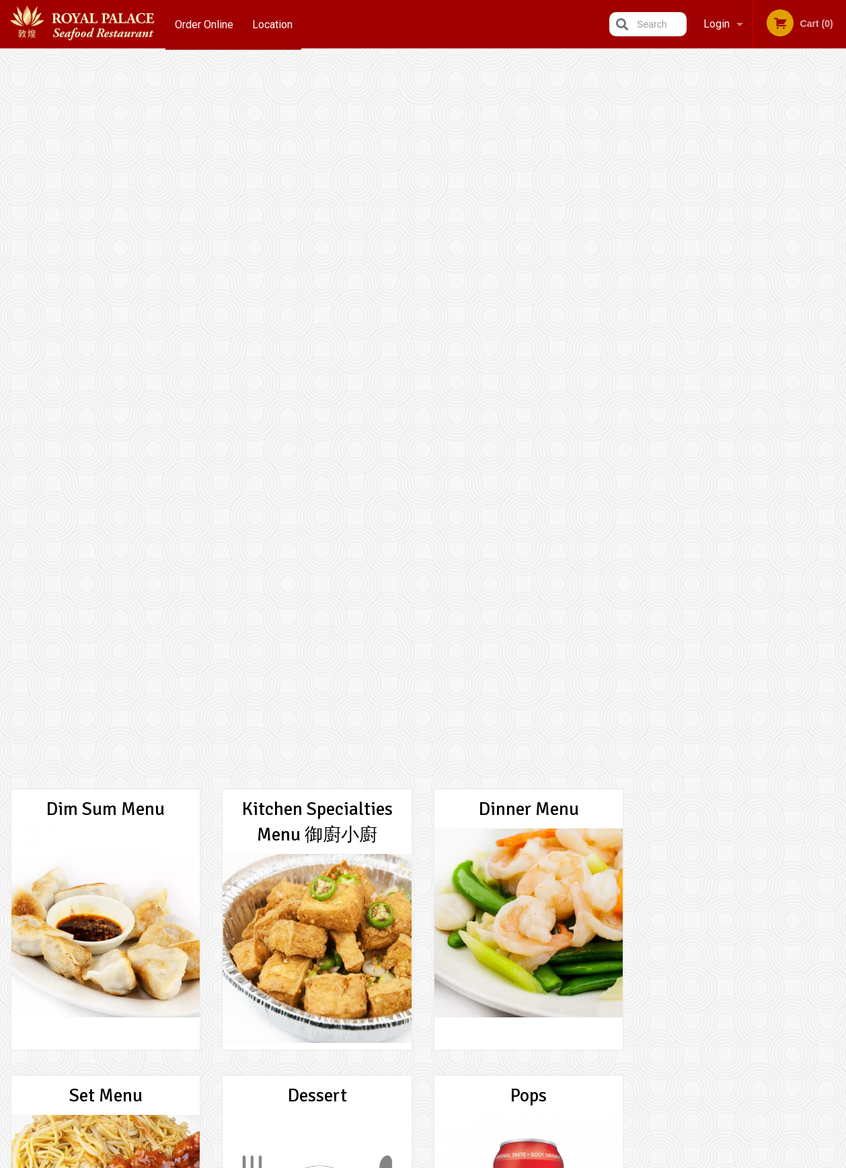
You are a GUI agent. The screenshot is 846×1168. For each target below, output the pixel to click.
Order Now (741, 79)
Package (105, 663)
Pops (528, 377)
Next (836, 293)
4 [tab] (770, 388)
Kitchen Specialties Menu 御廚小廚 (317, 103)
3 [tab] (750, 388)
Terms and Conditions (530, 1006)
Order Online (204, 23)
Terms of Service (445, 1159)
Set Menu (106, 377)
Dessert (317, 377)
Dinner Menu (529, 90)
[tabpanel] (741, 293)
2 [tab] (730, 388)
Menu (388, 989)
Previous (645, 293)
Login (716, 23)
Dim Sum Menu (105, 90)
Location (273, 23)
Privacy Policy (516, 1022)
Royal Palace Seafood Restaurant (204, 971)
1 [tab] (710, 388)
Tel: (642, 1022)
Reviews (505, 989)
